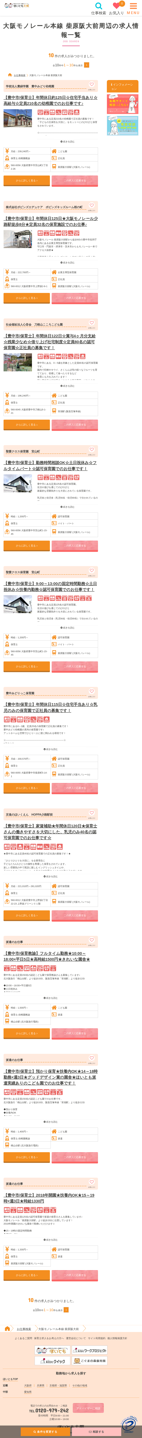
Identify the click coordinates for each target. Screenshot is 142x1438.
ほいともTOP (10, 1379)
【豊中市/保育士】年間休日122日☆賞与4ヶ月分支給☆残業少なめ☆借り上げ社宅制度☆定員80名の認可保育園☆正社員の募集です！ (49, 342)
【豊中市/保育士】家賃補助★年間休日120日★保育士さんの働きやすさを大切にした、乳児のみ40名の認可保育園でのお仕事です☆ (50, 832)
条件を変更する (45, 1431)
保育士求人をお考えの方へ (49, 1338)
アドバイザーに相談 (88, 1408)
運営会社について (76, 1338)
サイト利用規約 (96, 1338)
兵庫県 (40, 1385)
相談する (96, 1431)
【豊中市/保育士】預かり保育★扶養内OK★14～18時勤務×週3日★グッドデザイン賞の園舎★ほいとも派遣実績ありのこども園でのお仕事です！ (51, 1077)
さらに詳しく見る (26, 180)
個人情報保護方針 (117, 1338)
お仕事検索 (19, 75)
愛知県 (28, 1391)
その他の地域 (79, 1385)
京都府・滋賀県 (58, 1385)
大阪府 (28, 1385)
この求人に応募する (75, 180)
